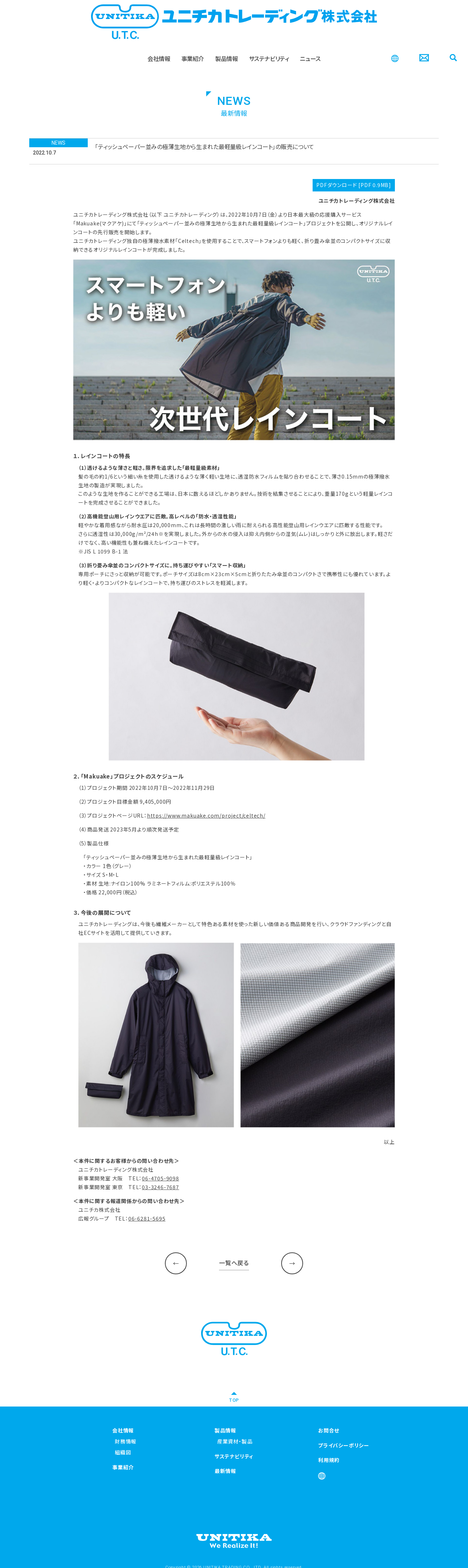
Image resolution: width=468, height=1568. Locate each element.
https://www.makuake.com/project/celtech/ (206, 815)
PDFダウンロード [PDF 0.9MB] (353, 185)
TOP (234, 1400)
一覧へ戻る (234, 1262)
